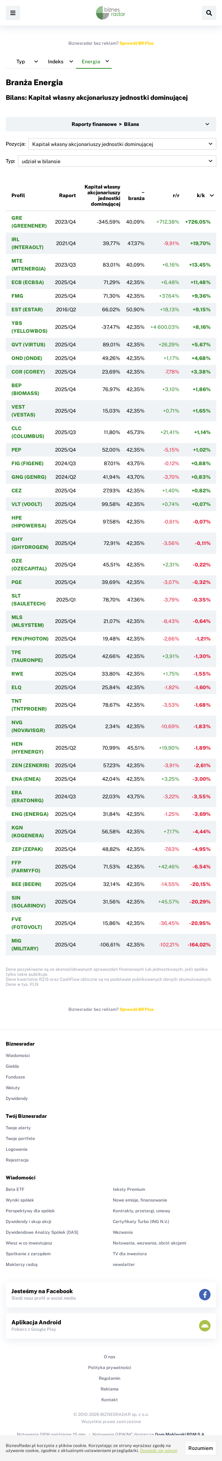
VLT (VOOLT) (26, 504)
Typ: (111, 161)
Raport (67, 195)
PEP (16, 450)
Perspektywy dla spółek (30, 1210)
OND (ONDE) (26, 358)
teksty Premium (129, 1189)
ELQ (16, 687)
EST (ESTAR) (27, 309)
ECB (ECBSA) (27, 282)
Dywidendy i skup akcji (28, 1221)
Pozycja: (111, 144)
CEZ (16, 490)
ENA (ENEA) (26, 779)
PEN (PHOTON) (30, 639)
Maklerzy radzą (22, 1264)
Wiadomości (18, 1055)
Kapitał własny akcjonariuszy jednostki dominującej (102, 195)
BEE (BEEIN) (26, 884)
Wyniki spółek (20, 1200)
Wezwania (123, 1232)
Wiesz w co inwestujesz (29, 1243)
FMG (17, 296)
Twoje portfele (20, 1138)
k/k (201, 195)
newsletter (124, 1264)
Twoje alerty (18, 1127)
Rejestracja (17, 1160)
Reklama (110, 1389)
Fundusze (15, 1077)
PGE (16, 582)
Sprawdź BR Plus (137, 43)
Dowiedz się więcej (158, 1450)
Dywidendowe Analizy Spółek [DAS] (42, 1232)
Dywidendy (17, 1098)
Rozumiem (200, 1448)
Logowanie (17, 1149)
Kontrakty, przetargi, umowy (141, 1210)
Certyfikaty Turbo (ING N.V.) (141, 1221)
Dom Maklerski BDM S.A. (180, 1434)
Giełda (12, 1066)
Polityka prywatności (109, 1367)
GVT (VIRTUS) (28, 344)
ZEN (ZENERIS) (30, 765)
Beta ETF (15, 1189)
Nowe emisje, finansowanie (140, 1200)
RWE (17, 674)
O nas (109, 1356)
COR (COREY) (28, 372)
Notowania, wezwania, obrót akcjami (149, 1243)
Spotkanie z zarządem (28, 1253)
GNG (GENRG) (29, 477)
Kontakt (109, 1399)
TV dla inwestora (130, 1253)
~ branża (136, 195)
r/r (176, 195)
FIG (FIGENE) (27, 463)
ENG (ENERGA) (30, 814)
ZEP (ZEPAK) (27, 849)
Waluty (13, 1087)
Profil (18, 195)
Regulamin (109, 1378)
